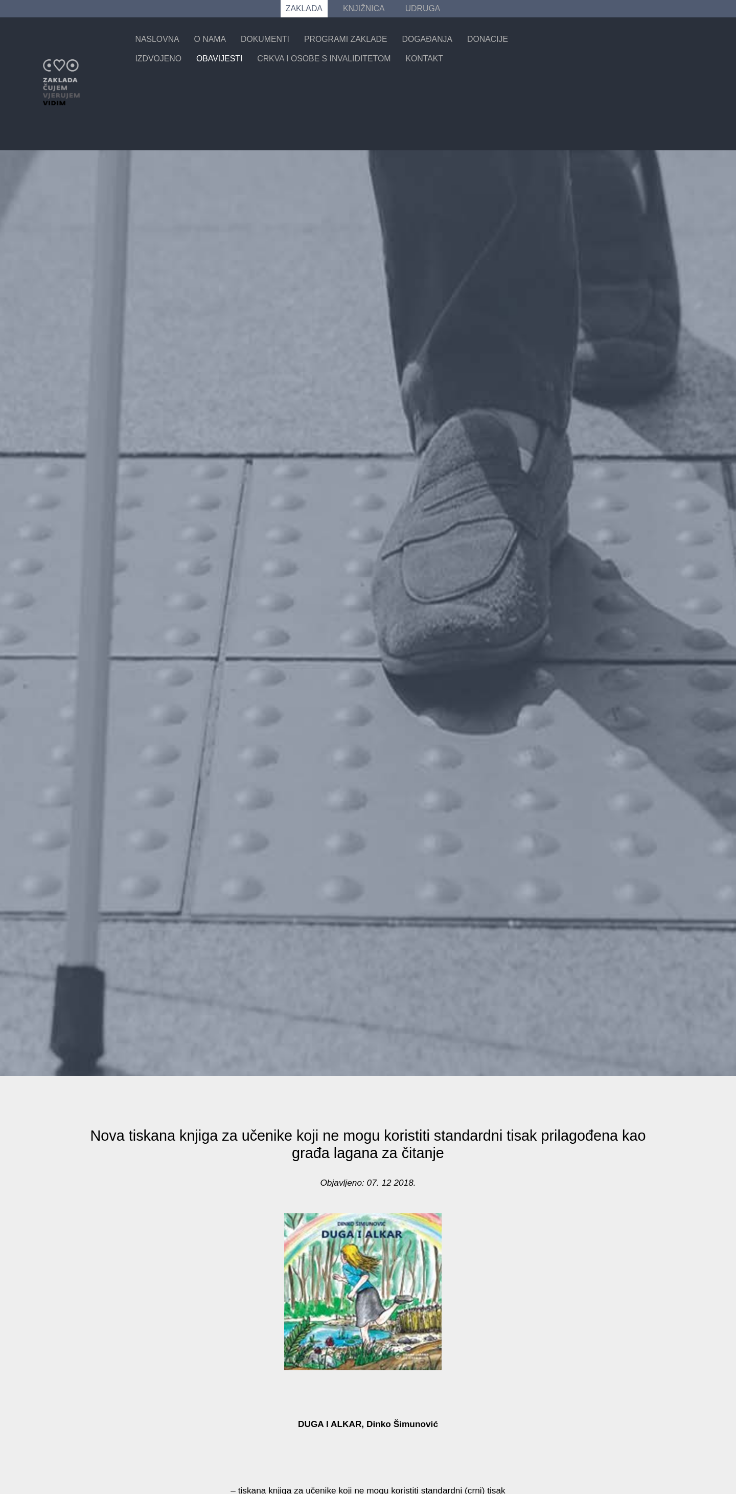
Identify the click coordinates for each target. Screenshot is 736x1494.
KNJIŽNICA (364, 8)
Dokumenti (265, 39)
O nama (210, 39)
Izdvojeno (158, 58)
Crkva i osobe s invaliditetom (323, 58)
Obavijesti (219, 58)
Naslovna (157, 39)
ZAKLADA (304, 8)
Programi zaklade (345, 39)
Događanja (427, 39)
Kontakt (424, 58)
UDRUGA (423, 8)
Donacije (487, 39)
